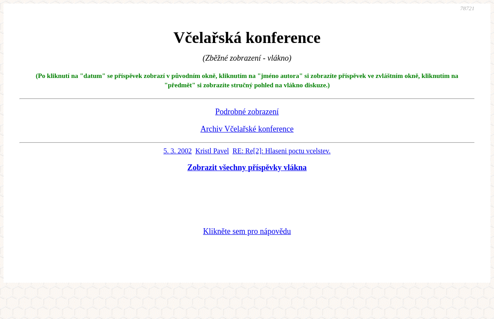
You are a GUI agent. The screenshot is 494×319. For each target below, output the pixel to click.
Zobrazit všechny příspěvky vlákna (247, 167)
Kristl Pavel (212, 151)
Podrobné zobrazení (246, 111)
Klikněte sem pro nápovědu (247, 231)
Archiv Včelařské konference (247, 128)
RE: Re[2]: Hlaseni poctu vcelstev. (281, 151)
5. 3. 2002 (177, 151)
